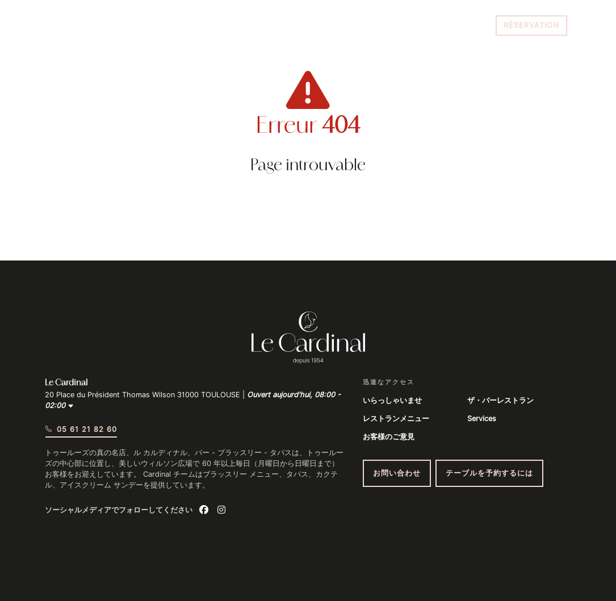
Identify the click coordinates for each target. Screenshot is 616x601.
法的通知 (204, 561)
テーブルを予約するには (489, 473)
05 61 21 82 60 (458, 25)
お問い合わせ (397, 473)
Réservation (531, 25)
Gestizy (364, 561)
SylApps (410, 561)
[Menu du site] (60, 25)
